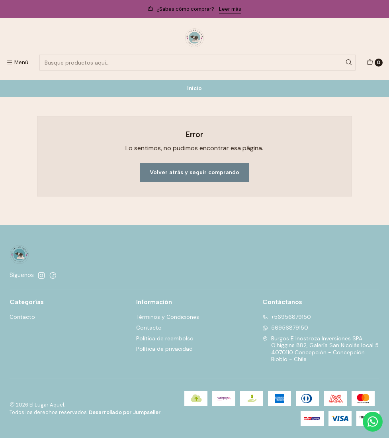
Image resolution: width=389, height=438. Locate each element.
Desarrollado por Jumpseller (125, 412)
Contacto (22, 316)
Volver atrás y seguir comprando (194, 172)
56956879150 (285, 327)
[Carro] (374, 62)
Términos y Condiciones (167, 316)
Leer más (230, 9)
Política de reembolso (165, 338)
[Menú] (17, 62)
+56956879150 (286, 316)
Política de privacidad (164, 348)
